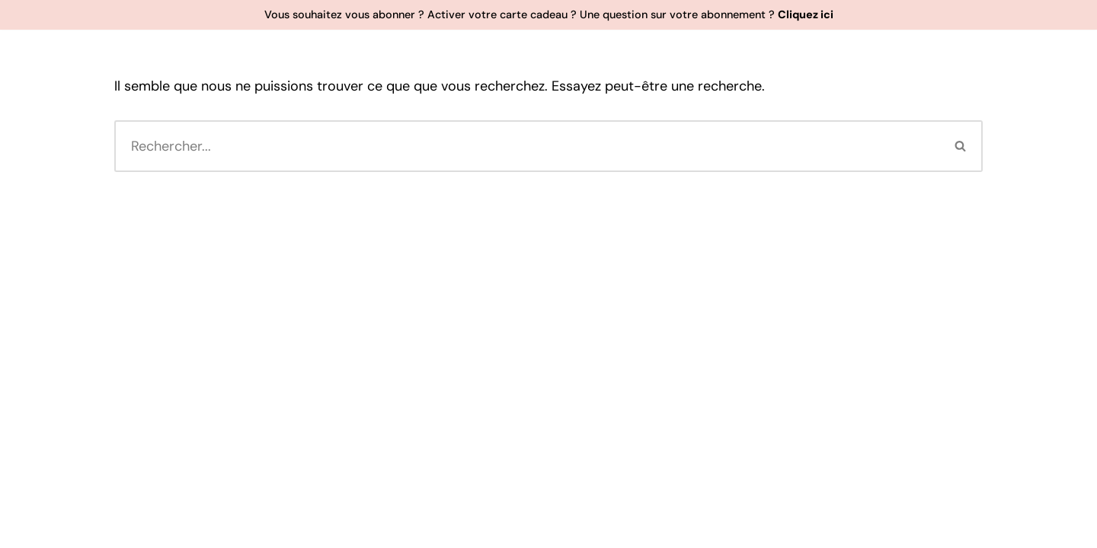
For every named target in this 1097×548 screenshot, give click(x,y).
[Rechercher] (526, 146)
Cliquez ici (805, 14)
